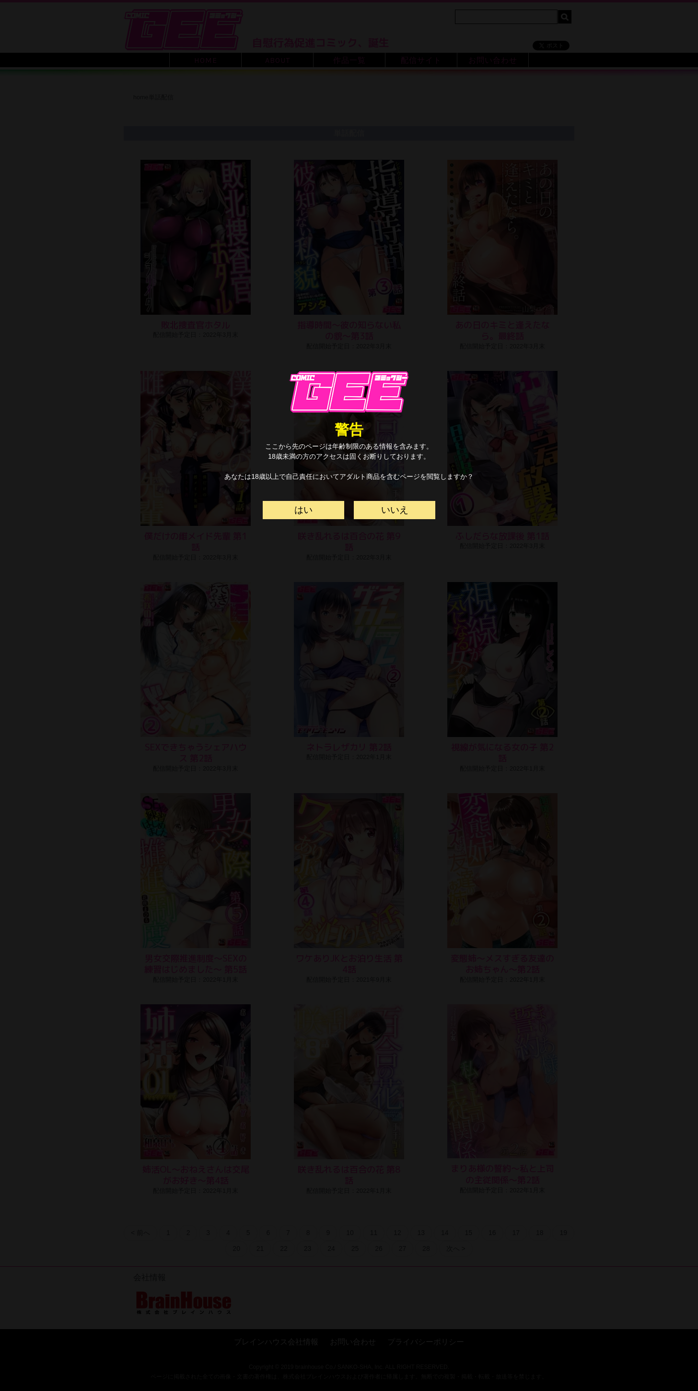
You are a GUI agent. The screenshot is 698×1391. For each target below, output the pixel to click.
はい (303, 510)
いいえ (394, 510)
